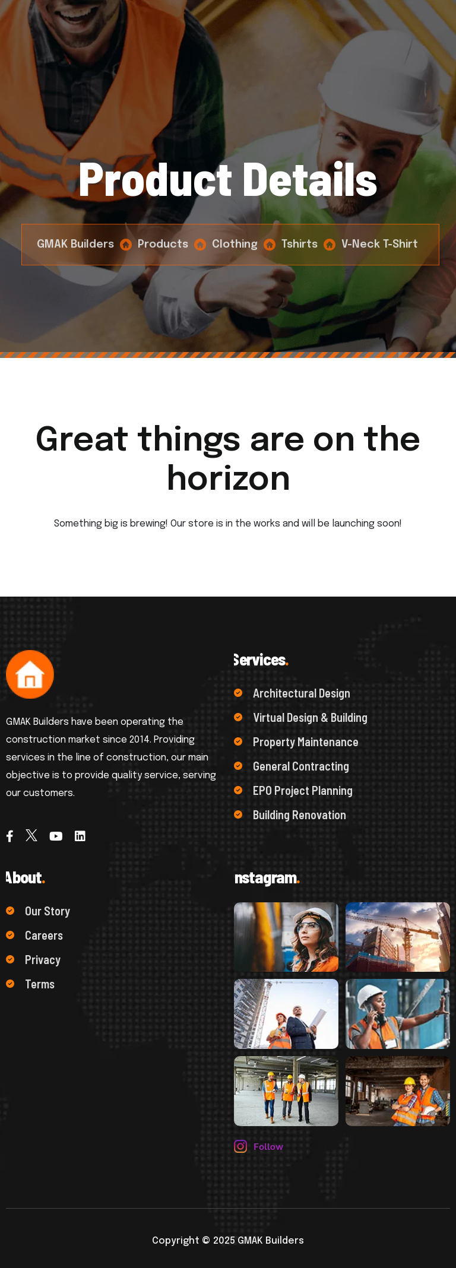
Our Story (38, 911)
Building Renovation (290, 814)
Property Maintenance (296, 741)
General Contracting (291, 766)
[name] (286, 937)
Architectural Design (292, 693)
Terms (30, 984)
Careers (34, 935)
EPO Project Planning (293, 790)
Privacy (33, 959)
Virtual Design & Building (301, 717)
